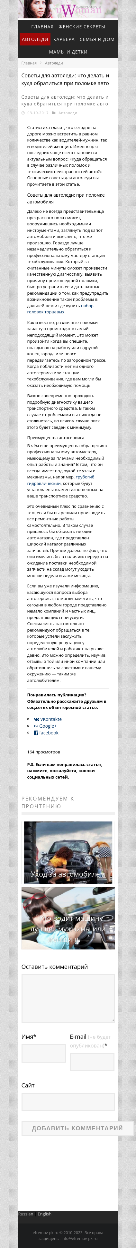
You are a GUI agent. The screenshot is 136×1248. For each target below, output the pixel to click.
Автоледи (35, 39)
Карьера (64, 39)
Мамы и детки (68, 52)
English (44, 1214)
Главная (42, 27)
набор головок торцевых (60, 309)
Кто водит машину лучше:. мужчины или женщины (68, 928)
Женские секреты (82, 27)
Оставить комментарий (55, 966)
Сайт (28, 1085)
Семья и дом (97, 39)
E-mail (90, 1041)
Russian (25, 1214)
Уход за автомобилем (68, 874)
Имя (29, 1036)
